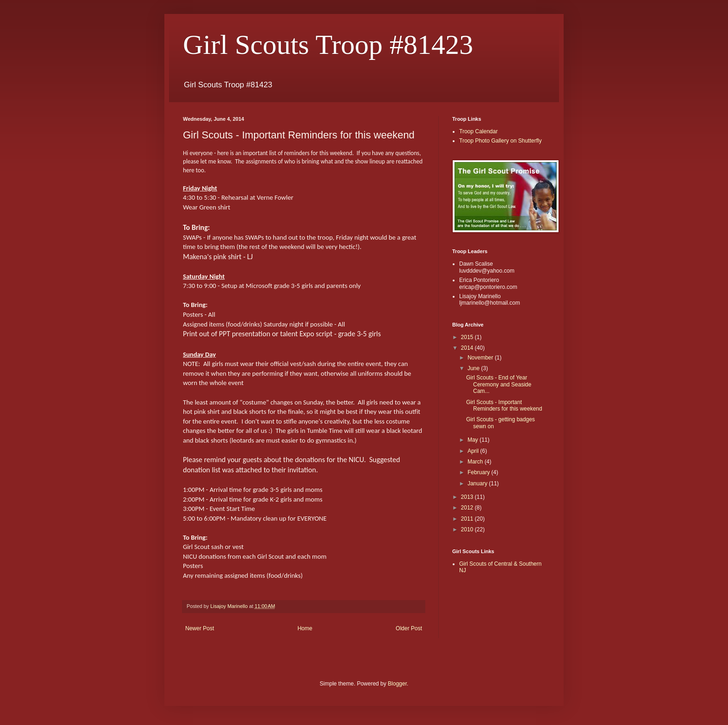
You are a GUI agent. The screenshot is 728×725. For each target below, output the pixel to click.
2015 (468, 337)
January (478, 483)
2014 (468, 348)
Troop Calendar (478, 131)
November (481, 357)
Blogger (397, 683)
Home (305, 628)
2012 (468, 507)
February (479, 472)
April (474, 451)
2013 (468, 497)
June (474, 368)
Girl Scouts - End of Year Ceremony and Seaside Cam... (498, 384)
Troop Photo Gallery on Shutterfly (500, 140)
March (476, 461)
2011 (468, 519)
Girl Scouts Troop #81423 (328, 44)
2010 (468, 529)
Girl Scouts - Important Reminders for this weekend (504, 405)
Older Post (409, 628)
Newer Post (199, 628)
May (474, 440)
